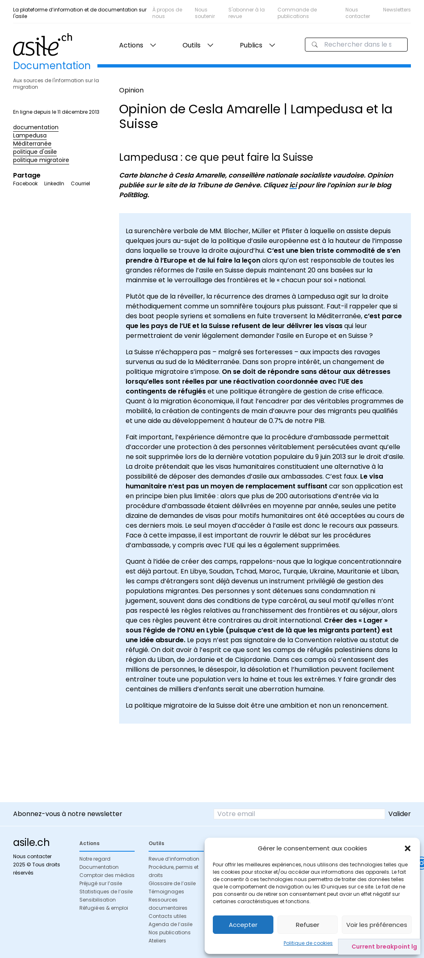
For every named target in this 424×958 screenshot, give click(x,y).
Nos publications (170, 932)
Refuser (307, 924)
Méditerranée (32, 143)
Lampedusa (30, 135)
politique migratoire (41, 160)
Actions (131, 45)
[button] (408, 848)
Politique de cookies (308, 943)
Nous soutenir (205, 13)
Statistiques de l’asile (106, 891)
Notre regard (95, 858)
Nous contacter (357, 13)
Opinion (131, 90)
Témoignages (166, 891)
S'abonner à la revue (246, 13)
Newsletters (397, 9)
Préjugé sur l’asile (100, 883)
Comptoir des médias (107, 875)
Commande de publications (297, 13)
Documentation (99, 867)
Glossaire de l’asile (172, 883)
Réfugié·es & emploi (103, 907)
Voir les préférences (376, 924)
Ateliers (157, 940)
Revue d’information (174, 858)
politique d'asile (35, 152)
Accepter (243, 924)
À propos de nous (167, 13)
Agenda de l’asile (170, 924)
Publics (251, 45)
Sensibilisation (97, 899)
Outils (192, 45)
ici (293, 185)
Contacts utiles (168, 916)
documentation (36, 127)
